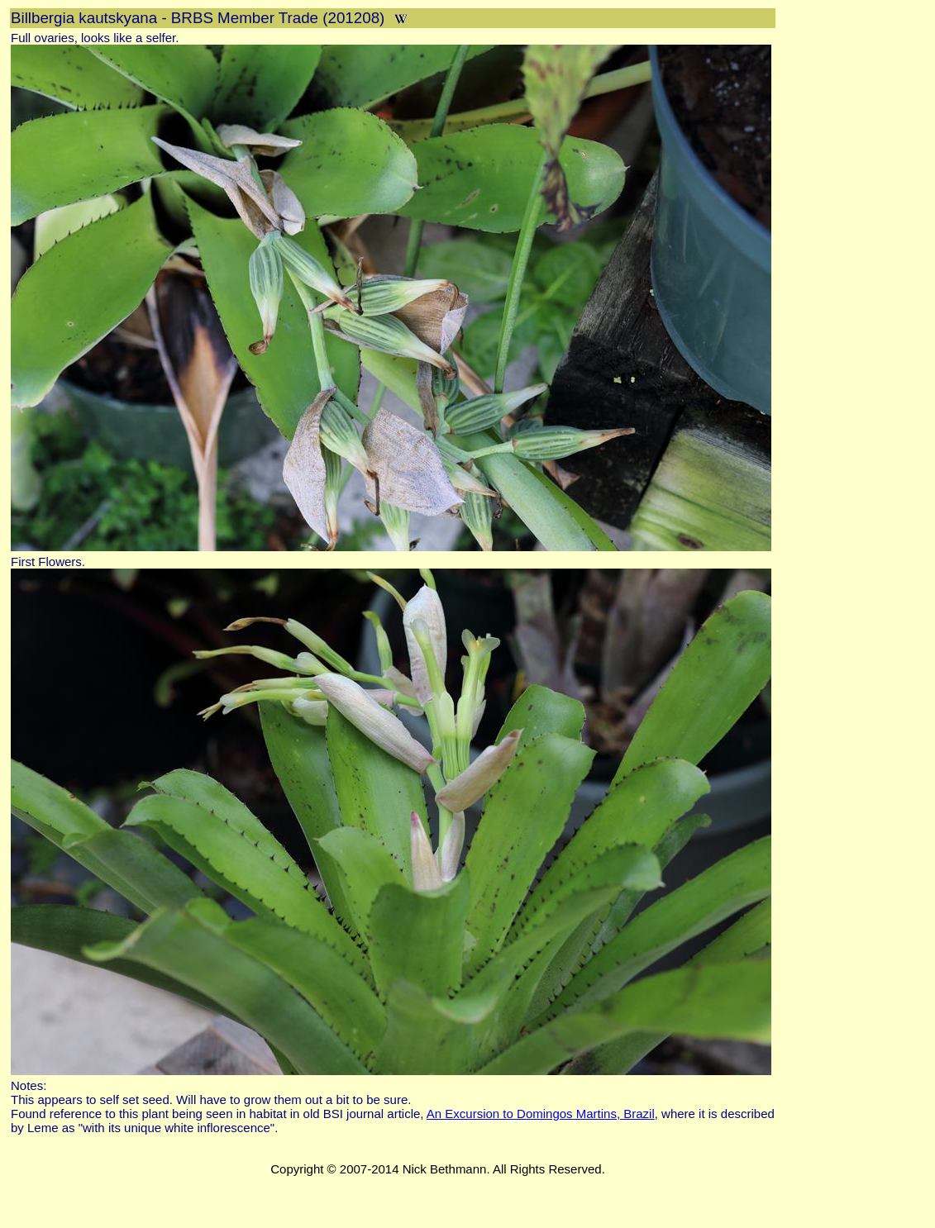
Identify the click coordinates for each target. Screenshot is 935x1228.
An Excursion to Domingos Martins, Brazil (541, 1114)
